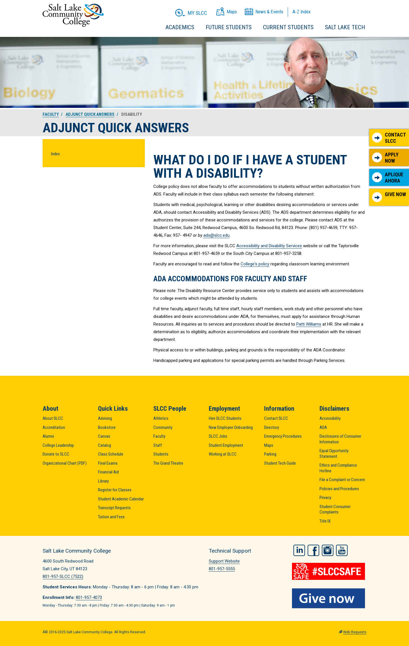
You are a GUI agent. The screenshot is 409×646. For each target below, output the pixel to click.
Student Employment (226, 445)
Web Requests (354, 632)
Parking (270, 454)
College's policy (255, 264)
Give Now (389, 196)
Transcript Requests (114, 507)
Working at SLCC (223, 454)
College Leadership (58, 445)
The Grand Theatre (168, 463)
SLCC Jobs (218, 436)
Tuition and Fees (111, 516)
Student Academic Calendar (121, 499)
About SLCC (53, 418)
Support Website (224, 561)
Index (55, 153)
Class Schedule (110, 454)
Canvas (104, 436)
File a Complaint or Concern (342, 479)
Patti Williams (308, 324)
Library (103, 481)
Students (160, 454)
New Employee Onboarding (231, 427)
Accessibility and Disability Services (269, 245)
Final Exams (108, 463)
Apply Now (385, 158)
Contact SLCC (389, 138)
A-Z (301, 11)
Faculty (51, 114)
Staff (157, 445)
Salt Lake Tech (345, 27)
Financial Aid (108, 472)
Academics (180, 27)
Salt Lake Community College (73, 15)
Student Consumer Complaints (335, 509)
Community (162, 427)
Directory (271, 427)
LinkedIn (299, 550)
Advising (105, 418)
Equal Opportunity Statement (334, 453)
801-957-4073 (89, 597)
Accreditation (54, 427)
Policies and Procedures (339, 488)
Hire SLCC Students (225, 418)
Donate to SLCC (56, 454)
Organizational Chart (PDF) (65, 463)
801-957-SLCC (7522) (63, 576)
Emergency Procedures (283, 436)
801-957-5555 (222, 568)
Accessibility (330, 418)
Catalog (104, 445)
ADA (323, 427)
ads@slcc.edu (216, 235)
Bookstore (107, 427)
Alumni (48, 436)
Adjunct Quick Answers (90, 114)
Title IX (325, 521)
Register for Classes (115, 489)
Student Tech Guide (280, 463)
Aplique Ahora (387, 177)
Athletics (160, 418)
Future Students (229, 27)
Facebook (313, 550)
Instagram (327, 550)
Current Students (288, 27)
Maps (268, 445)
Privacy (325, 497)
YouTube (342, 550)
